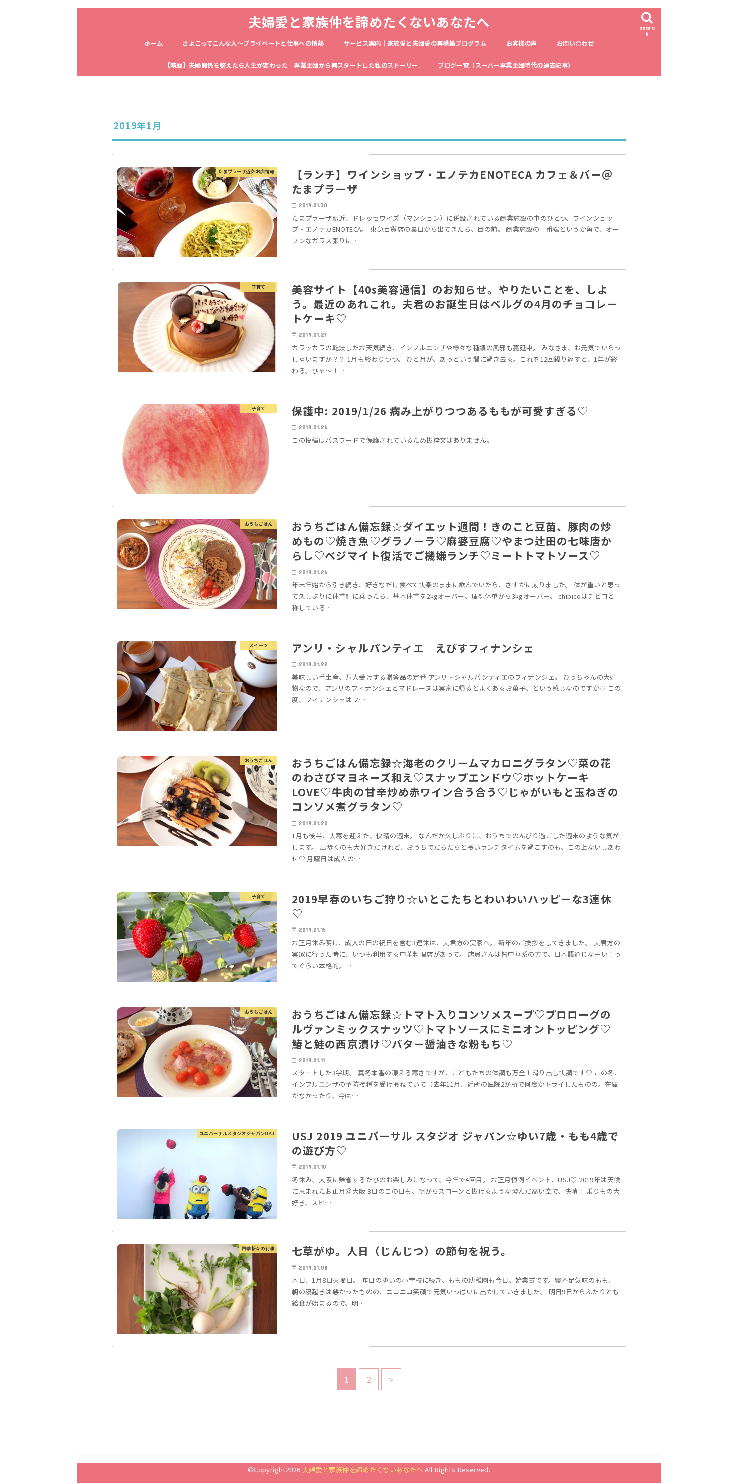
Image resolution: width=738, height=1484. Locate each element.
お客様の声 (521, 43)
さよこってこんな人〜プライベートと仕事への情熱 (253, 43)
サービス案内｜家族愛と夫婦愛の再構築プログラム (415, 43)
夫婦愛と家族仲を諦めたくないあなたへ (369, 21)
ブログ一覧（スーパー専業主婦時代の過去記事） (506, 65)
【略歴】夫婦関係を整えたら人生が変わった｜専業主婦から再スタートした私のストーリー (291, 65)
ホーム (153, 43)
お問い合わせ (575, 43)
